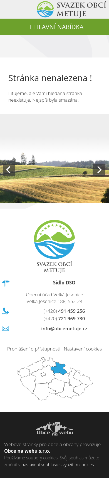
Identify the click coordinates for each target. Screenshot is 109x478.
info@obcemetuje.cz (64, 328)
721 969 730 (64, 318)
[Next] (99, 170)
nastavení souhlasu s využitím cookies (57, 465)
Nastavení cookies (83, 349)
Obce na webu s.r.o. (27, 451)
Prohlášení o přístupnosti (33, 349)
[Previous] (9, 170)
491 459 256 (64, 311)
